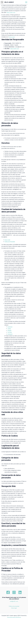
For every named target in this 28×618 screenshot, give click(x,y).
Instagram (9, 334)
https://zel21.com (11, 12)
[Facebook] (8, 592)
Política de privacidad (14, 606)
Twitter (9, 328)
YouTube (9, 332)
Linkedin (9, 330)
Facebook (9, 326)
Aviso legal (14, 608)
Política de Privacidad (9, 241)
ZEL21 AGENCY (9, 2)
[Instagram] (14, 592)
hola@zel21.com (14, 601)
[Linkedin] (20, 592)
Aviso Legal (12, 37)
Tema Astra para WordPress (14, 617)
